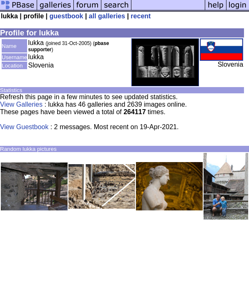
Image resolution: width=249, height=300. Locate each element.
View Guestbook (24, 126)
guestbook (66, 16)
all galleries (107, 16)
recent (141, 16)
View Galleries (21, 104)
